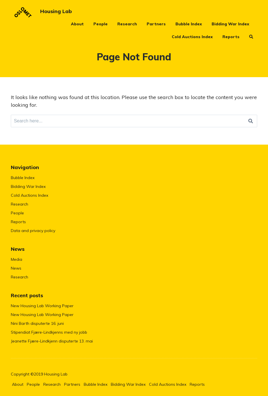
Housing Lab (56, 11)
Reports (231, 36)
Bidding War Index (230, 23)
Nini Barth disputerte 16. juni (37, 323)
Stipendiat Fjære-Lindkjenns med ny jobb (49, 332)
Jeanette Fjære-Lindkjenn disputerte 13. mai (52, 341)
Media (16, 259)
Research (127, 23)
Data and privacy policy (33, 230)
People (100, 23)
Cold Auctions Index (192, 36)
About (77, 23)
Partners (156, 23)
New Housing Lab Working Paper (42, 305)
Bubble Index (188, 23)
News (16, 268)
